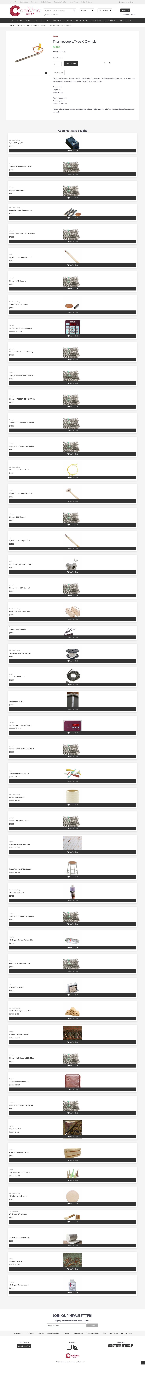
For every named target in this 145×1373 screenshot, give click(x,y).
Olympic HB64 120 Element (19, 821)
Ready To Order (58, 58)
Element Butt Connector (18, 304)
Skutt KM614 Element (17, 677)
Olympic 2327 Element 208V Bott (21, 916)
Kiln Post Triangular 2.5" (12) (20, 1011)
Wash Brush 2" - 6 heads (18, 1214)
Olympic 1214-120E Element (19, 588)
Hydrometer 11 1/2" (16, 701)
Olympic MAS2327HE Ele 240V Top (22, 234)
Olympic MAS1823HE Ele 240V (20, 166)
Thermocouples (31, 25)
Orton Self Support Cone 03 (19, 1172)
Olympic (43, 25)
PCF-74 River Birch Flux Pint (19, 844)
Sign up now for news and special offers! (72, 1321)
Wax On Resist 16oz (16, 893)
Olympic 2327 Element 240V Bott (21, 423)
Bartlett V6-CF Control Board (20, 328)
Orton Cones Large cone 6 (19, 773)
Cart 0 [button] (125, 10)
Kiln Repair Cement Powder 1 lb (21, 940)
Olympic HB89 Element (17, 517)
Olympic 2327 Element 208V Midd (21, 1058)
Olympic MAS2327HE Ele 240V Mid (22, 399)
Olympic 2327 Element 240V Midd (21, 446)
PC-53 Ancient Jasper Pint (19, 1034)
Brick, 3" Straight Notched (19, 1152)
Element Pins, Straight (17, 629)
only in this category (51, 15)
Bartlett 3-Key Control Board (20, 725)
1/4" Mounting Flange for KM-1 (20, 564)
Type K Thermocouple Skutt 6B (20, 493)
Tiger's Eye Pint (15, 1129)
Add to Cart (72, 151)
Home (12, 25)
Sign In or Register (126, 2)
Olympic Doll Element (17, 190)
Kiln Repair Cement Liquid (19, 1285)
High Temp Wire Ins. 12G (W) (20, 653)
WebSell (82, 1362)
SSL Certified (24, 1346)
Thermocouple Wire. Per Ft (19, 470)
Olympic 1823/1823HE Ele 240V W (21, 749)
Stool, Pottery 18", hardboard (20, 869)
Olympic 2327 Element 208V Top (21, 1105)
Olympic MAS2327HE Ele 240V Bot (22, 375)
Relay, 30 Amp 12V (16, 143)
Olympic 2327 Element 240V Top (21, 352)
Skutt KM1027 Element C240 (20, 963)
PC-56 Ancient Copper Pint (19, 1082)
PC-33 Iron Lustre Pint (17, 1261)
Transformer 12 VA (16, 987)
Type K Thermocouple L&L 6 (19, 541)
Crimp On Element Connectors (20, 210)
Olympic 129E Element (17, 281)
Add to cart (70, 63)
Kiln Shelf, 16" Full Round (18, 1196)
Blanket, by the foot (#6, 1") (19, 1238)
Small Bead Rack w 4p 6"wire (19, 611)
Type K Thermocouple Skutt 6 (20, 257)
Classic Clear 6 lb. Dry (17, 797)
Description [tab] (58, 72)
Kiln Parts (20, 25)
